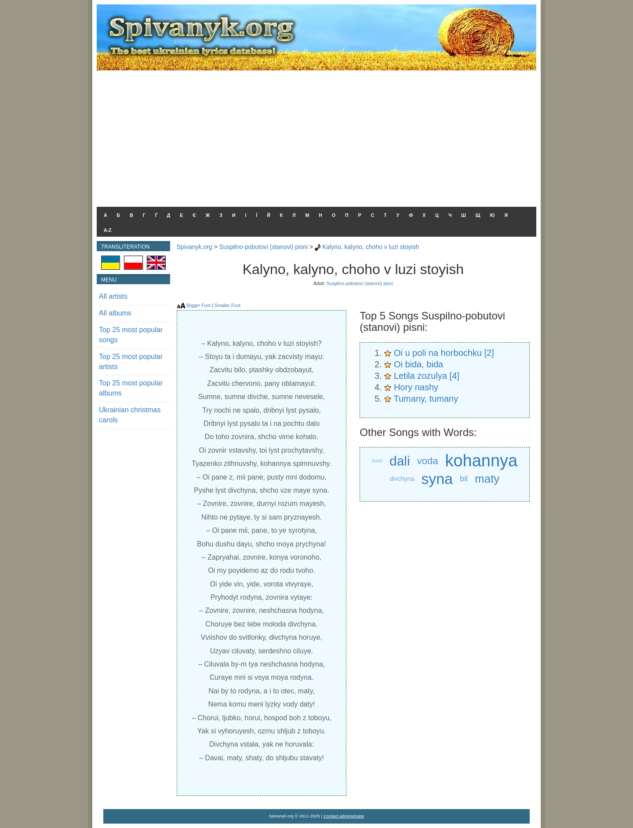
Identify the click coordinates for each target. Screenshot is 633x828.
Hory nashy (416, 387)
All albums (115, 313)
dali (399, 461)
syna (437, 478)
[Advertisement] (316, 136)
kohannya (481, 461)
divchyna (402, 478)
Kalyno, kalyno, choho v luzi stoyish (370, 246)
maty (487, 478)
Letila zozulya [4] (426, 376)
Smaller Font (227, 305)
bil (464, 478)
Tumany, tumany (426, 398)
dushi (377, 460)
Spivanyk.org (194, 246)
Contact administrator (344, 815)
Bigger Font (199, 305)
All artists (113, 296)
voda (427, 460)
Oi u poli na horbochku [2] (444, 353)
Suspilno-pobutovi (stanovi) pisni (263, 246)
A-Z (108, 230)
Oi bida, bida (418, 364)
